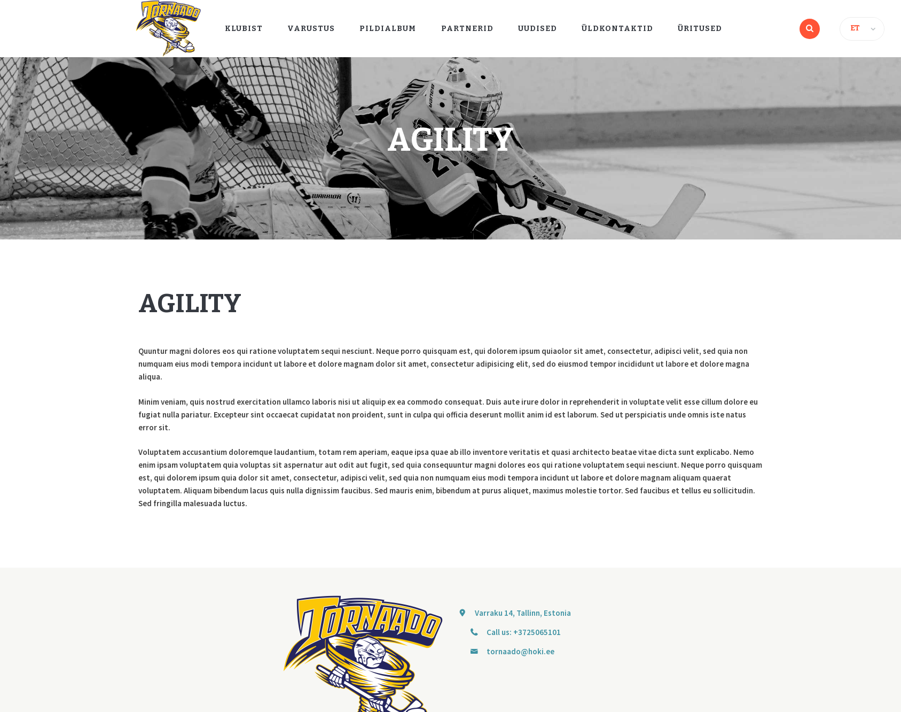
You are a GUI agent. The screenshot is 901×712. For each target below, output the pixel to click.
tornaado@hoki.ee (520, 651)
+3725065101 (537, 632)
